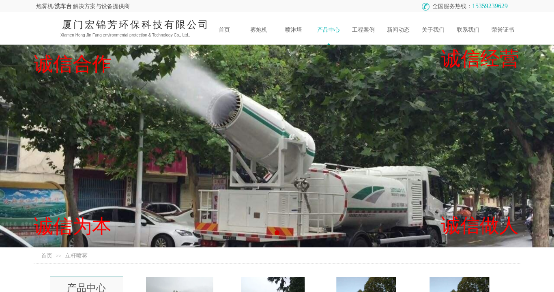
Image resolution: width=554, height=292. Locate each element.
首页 (46, 256)
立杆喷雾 (76, 256)
